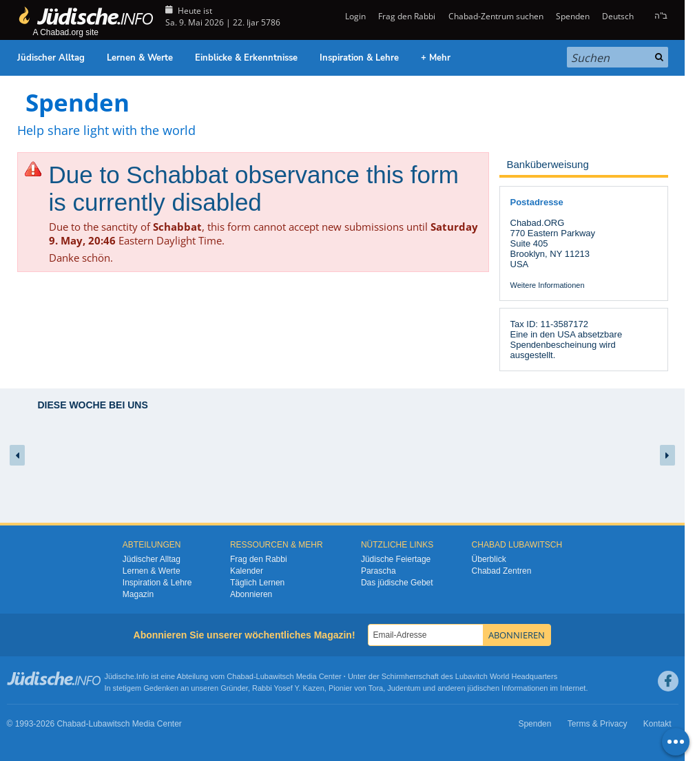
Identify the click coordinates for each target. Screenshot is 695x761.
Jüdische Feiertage (396, 559)
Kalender (246, 571)
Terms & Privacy (597, 724)
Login (354, 16)
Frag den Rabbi (406, 16)
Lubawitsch (275, 676)
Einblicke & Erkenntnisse (246, 58)
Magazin (138, 594)
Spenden (573, 16)
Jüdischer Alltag (51, 58)
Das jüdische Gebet (397, 582)
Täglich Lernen (257, 582)
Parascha (378, 571)
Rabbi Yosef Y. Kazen (288, 688)
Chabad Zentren (502, 571)
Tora (376, 688)
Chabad (240, 676)
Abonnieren (251, 594)
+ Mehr (435, 58)
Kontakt (657, 724)
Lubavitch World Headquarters (506, 676)
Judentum (403, 688)
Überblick (489, 559)
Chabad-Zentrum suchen (495, 16)
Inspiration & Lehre (359, 58)
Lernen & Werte (140, 58)
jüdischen (483, 688)
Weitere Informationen (547, 285)
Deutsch (618, 16)
